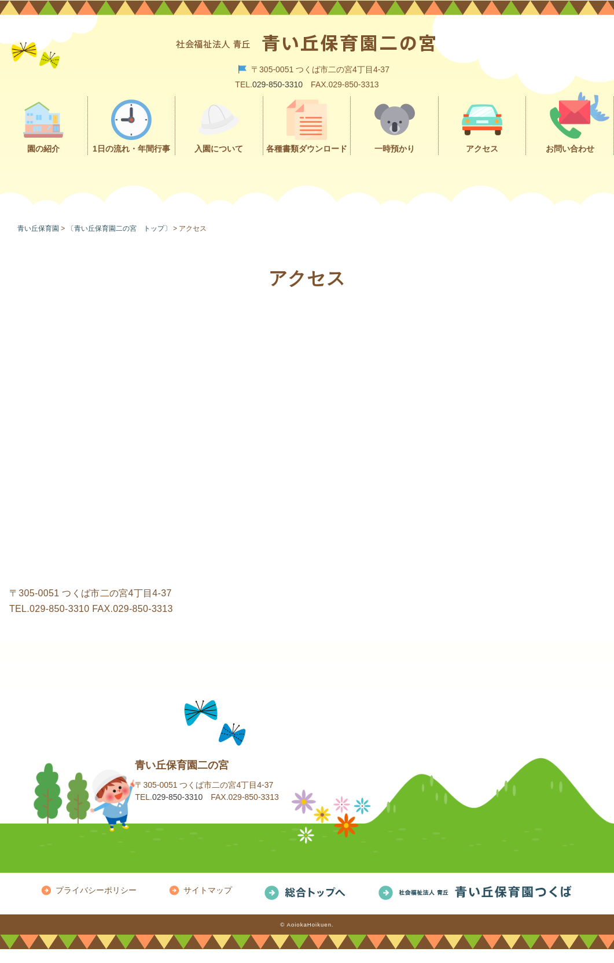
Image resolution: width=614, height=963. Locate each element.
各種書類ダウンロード (306, 148)
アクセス (482, 148)
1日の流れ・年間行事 (131, 148)
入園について (218, 148)
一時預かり (394, 148)
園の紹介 (43, 148)
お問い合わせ (570, 148)
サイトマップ (207, 890)
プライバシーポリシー (96, 890)
